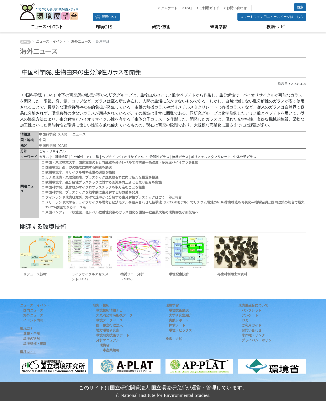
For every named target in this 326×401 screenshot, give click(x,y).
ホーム (25, 41)
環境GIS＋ (106, 16)
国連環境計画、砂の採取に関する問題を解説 (78, 167)
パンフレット (252, 310)
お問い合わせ (235, 8)
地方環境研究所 (107, 330)
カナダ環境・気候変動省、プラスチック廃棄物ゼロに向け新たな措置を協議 (101, 177)
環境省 (104, 345)
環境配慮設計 (179, 274)
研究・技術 (161, 27)
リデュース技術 (35, 274)
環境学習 (218, 27)
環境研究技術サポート (112, 335)
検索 (300, 7)
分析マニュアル (107, 340)
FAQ (187, 8)
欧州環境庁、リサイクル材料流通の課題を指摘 (80, 172)
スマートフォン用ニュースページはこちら (271, 16)
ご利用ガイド (208, 8)
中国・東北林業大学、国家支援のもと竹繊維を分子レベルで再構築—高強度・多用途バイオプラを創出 (121, 162)
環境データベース (109, 320)
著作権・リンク (253, 335)
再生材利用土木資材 (232, 274)
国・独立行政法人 (109, 325)
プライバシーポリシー (258, 340)
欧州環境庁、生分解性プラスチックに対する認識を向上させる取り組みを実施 (103, 182)
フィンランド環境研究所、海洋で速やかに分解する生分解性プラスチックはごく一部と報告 (113, 197)
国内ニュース (33, 310)
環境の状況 (31, 338)
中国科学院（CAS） (54, 145)
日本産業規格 (109, 350)
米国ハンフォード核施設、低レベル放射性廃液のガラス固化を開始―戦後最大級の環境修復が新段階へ (121, 212)
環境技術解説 (179, 310)
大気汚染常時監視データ (114, 315)
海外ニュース (81, 41)
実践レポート (179, 320)
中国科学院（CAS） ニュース (62, 134)
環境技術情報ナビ (109, 310)
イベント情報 (33, 320)
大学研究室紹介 (180, 315)
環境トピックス (180, 330)
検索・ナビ (276, 27)
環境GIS (104, 27)
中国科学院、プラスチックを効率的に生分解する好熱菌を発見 (91, 192)
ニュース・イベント (47, 27)
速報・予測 (31, 333)
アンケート (167, 8)
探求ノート (177, 325)
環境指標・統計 (35, 343)
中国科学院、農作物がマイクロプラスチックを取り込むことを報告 (95, 187)
